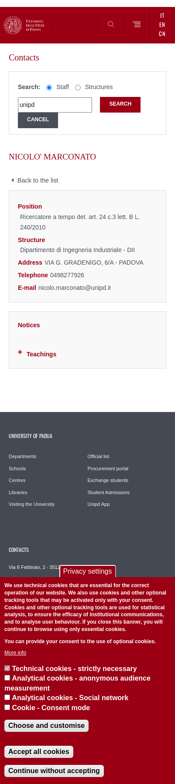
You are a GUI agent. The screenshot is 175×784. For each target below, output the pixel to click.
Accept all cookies (38, 751)
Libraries (18, 492)
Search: (29, 86)
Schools (17, 468)
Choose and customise (46, 725)
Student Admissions (109, 492)
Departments (22, 456)
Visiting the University (32, 504)
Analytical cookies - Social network (70, 697)
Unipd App (99, 504)
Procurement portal (108, 468)
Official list (99, 456)
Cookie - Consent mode (51, 707)
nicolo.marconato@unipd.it (74, 287)
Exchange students (108, 480)
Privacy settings (87, 571)
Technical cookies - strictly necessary (74, 668)
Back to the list (37, 180)
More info (15, 653)
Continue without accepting (54, 770)
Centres (17, 480)
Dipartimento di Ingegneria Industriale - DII (77, 249)
